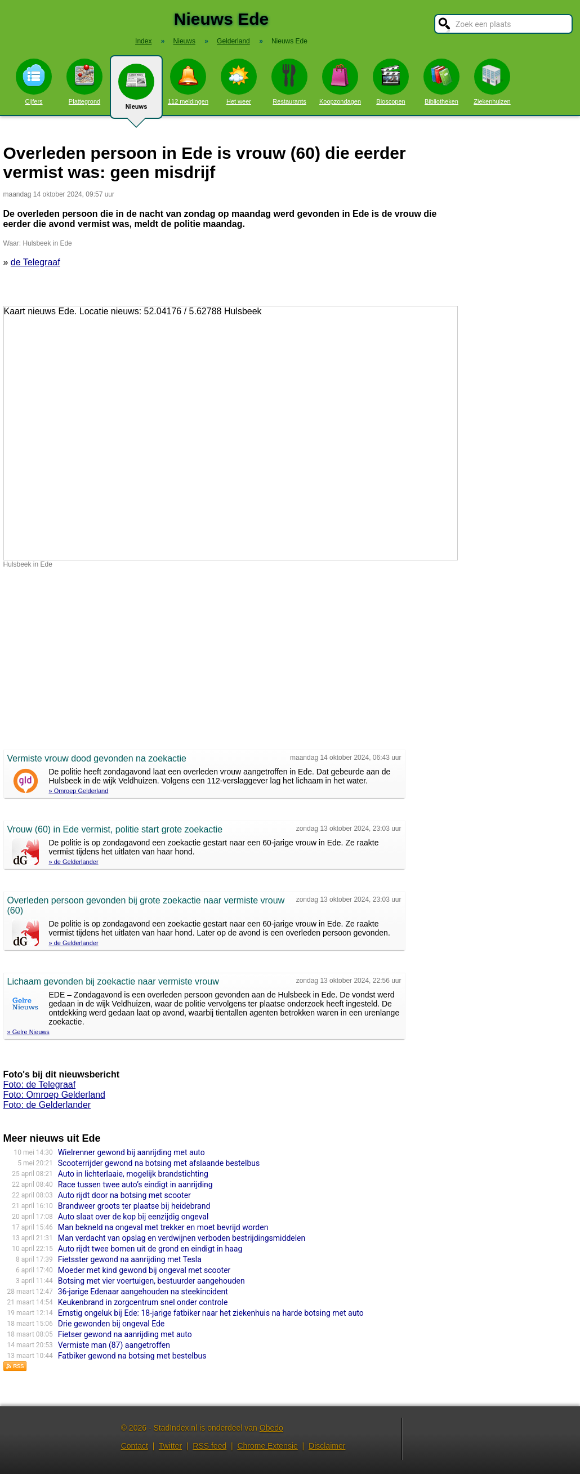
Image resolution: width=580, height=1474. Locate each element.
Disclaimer (327, 1445)
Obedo (271, 1427)
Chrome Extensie (267, 1445)
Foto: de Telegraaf (39, 1084)
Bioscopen (391, 82)
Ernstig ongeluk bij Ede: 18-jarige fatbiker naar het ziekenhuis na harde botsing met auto (211, 1312)
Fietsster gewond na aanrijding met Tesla (130, 1259)
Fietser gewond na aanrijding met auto (125, 1334)
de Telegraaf (35, 262)
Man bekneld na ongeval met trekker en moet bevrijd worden (163, 1227)
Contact (134, 1445)
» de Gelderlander (74, 861)
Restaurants (289, 82)
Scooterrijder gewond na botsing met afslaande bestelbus (159, 1163)
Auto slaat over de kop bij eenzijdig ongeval (133, 1216)
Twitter (170, 1445)
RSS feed (209, 1445)
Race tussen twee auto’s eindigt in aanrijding (135, 1184)
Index (143, 41)
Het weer (239, 82)
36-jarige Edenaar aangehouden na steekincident (143, 1291)
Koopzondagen (340, 82)
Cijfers (34, 82)
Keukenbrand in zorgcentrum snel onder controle (143, 1302)
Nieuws (136, 91)
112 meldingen (188, 82)
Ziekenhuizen (492, 82)
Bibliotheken (441, 82)
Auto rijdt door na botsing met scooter (124, 1195)
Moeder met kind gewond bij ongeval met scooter (144, 1270)
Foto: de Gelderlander (47, 1105)
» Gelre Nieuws (28, 1031)
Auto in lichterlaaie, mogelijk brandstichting (133, 1173)
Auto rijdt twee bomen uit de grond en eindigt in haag (150, 1248)
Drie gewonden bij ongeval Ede (111, 1323)
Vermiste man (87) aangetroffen (114, 1345)
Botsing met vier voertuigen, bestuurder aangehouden (151, 1280)
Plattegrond (84, 82)
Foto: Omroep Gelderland (54, 1094)
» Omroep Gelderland (79, 790)
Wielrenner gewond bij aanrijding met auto (131, 1152)
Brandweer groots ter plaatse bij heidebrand (134, 1205)
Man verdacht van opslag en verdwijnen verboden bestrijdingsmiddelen (182, 1238)
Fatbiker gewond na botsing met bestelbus (132, 1355)
